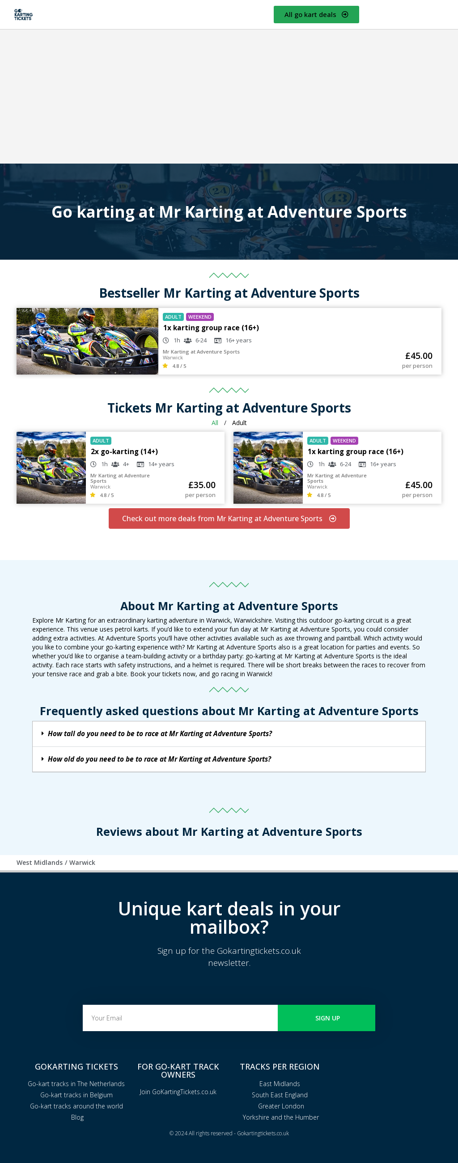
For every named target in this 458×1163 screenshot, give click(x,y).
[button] (229, 733)
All (215, 422)
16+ (230, 340)
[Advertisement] (229, 96)
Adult (239, 422)
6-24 (201, 340)
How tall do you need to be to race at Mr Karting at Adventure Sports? (160, 733)
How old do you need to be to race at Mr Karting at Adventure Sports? (159, 759)
